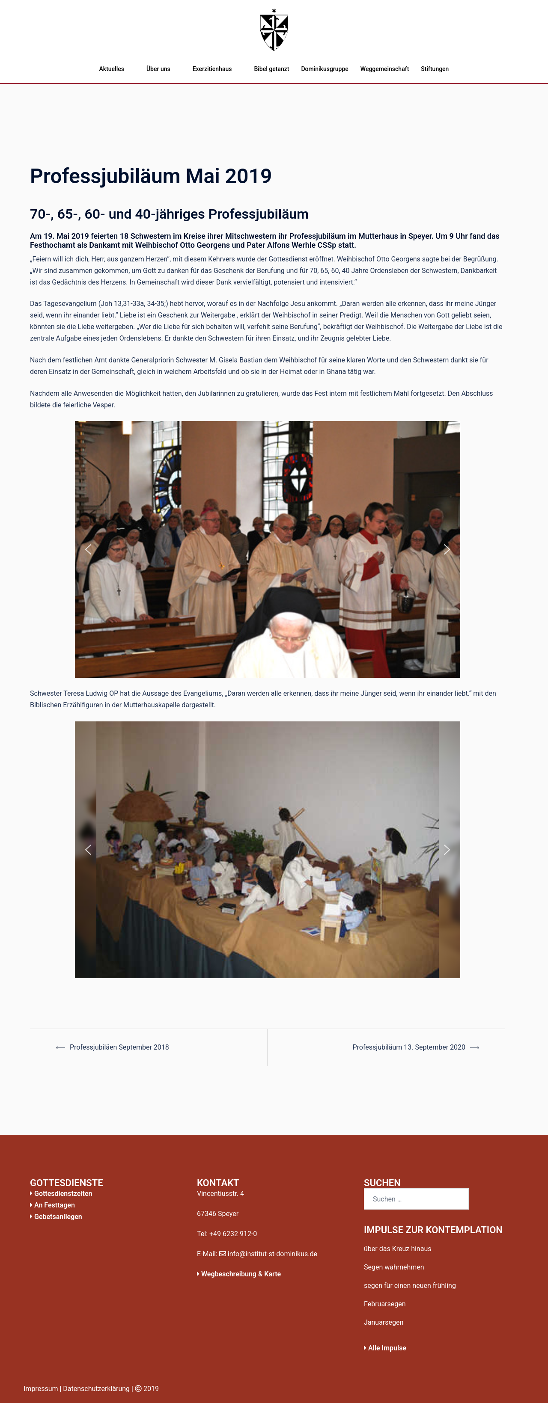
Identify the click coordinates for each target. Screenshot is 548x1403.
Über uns (158, 68)
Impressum (41, 1389)
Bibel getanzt (271, 68)
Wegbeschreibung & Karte (239, 1274)
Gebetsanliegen (56, 1217)
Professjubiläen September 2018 (119, 1047)
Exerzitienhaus (212, 68)
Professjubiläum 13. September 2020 (408, 1047)
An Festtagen (52, 1205)
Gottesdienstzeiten (61, 1193)
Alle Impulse (385, 1348)
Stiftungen (435, 68)
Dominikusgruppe (324, 68)
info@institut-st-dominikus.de (268, 1254)
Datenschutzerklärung (96, 1389)
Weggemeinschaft (384, 68)
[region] (267, 549)
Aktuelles (111, 68)
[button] (88, 549)
